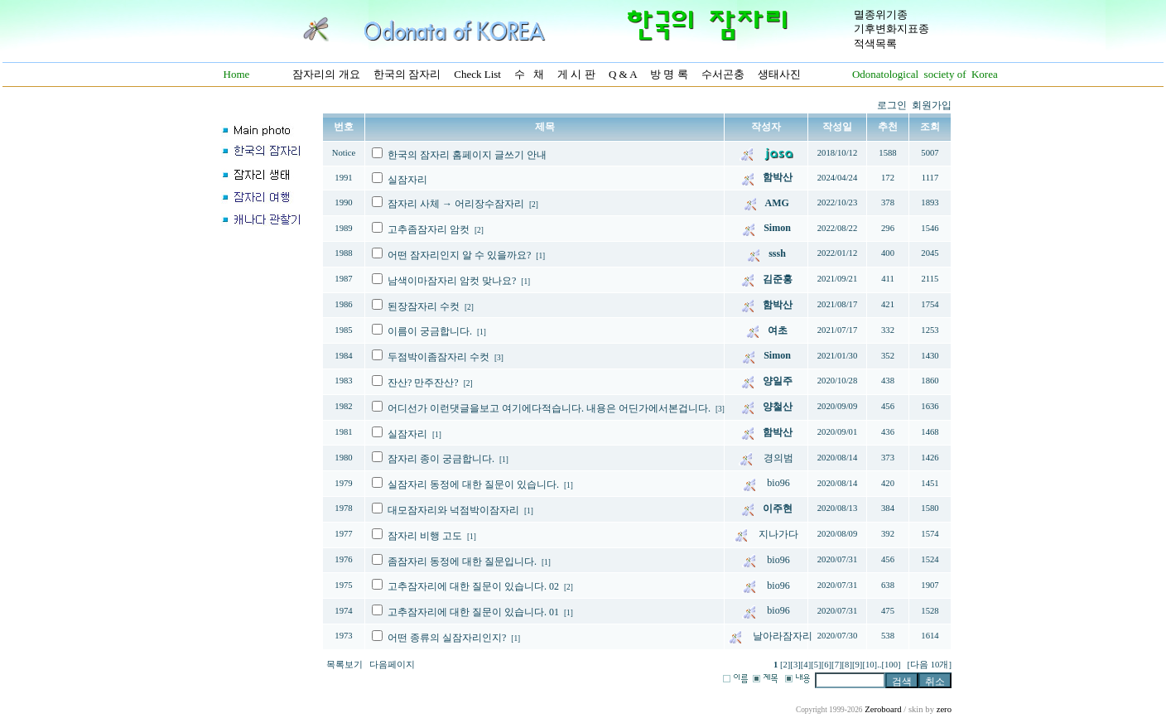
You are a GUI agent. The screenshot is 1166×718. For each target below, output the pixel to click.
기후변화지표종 (891, 28)
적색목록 (875, 43)
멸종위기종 (881, 14)
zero (944, 709)
